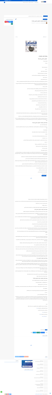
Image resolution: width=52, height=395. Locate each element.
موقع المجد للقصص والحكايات (38, 394)
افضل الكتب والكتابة (25, 2)
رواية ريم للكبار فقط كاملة (40, 364)
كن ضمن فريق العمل (24, 0)
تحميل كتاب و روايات (30, 2)
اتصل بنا (28, 0)
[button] (43, 332)
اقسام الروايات (36, 2)
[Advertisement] (26, 9)
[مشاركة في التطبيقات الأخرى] (31, 332)
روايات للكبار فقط (45, 19)
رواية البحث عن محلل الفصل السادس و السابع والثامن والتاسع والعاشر (39, 385)
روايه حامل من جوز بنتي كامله (40, 368)
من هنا (37, 308)
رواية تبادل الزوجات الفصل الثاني (39, 371)
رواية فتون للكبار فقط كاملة (40, 387)
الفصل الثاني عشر (44, 316)
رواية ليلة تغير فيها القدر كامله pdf (39, 381)
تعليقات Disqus (17, 356)
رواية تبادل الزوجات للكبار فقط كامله (39, 361)
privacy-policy (35, 0)
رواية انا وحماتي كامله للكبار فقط (39, 374)
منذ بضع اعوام (41, 360)
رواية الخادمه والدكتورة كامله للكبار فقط (38, 377)
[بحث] (4, 2)
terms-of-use (31, 0)
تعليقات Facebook (21, 356)
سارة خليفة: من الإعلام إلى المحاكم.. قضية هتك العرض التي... (35, 16)
